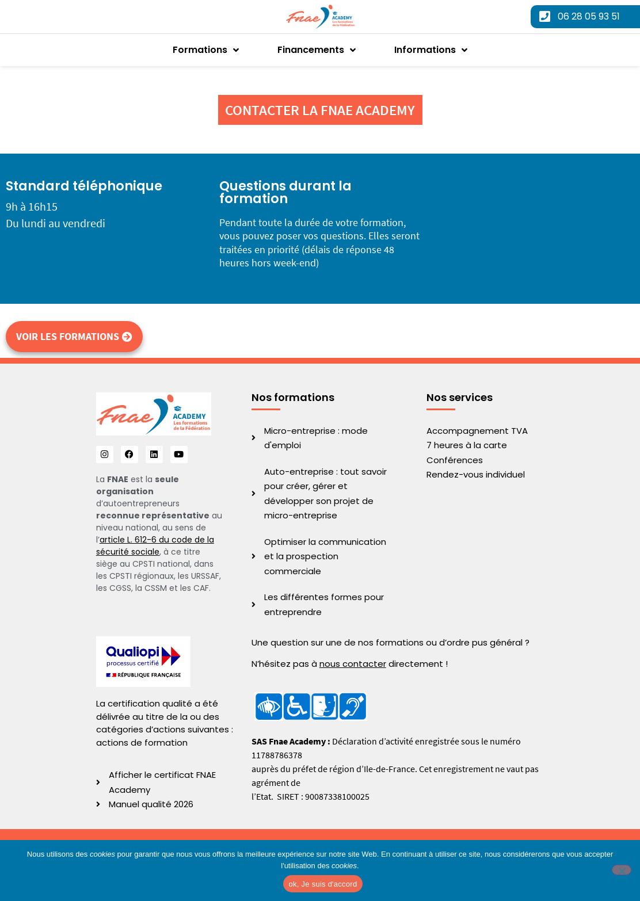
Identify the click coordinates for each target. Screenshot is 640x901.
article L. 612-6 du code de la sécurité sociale (155, 546)
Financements (316, 50)
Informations (430, 50)
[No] (621, 870)
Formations (206, 50)
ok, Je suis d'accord (323, 884)
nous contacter (352, 664)
